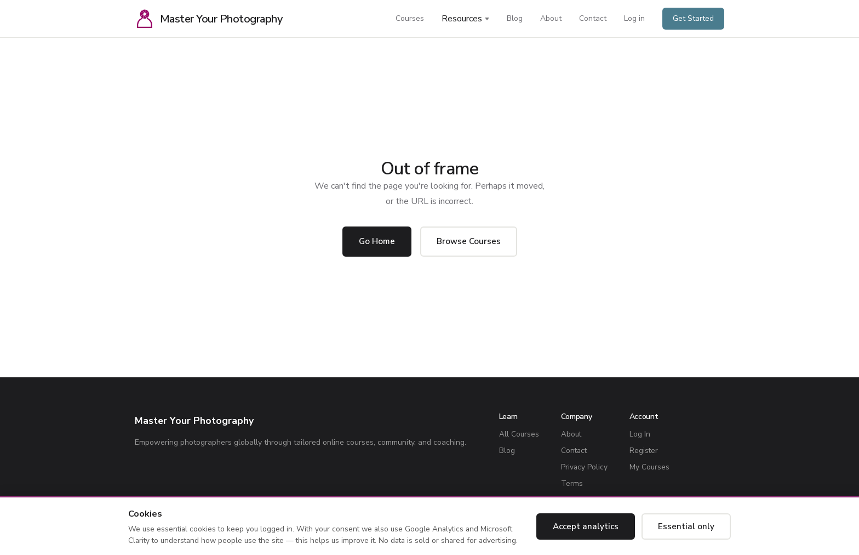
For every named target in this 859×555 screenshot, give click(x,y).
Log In (639, 434)
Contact (592, 18)
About (551, 18)
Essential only (686, 526)
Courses (410, 18)
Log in (634, 18)
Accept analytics (586, 526)
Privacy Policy (584, 467)
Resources (462, 19)
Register (643, 450)
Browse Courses (469, 241)
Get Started (693, 18)
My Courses (649, 467)
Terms (572, 483)
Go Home (377, 241)
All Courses (519, 434)
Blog (515, 18)
